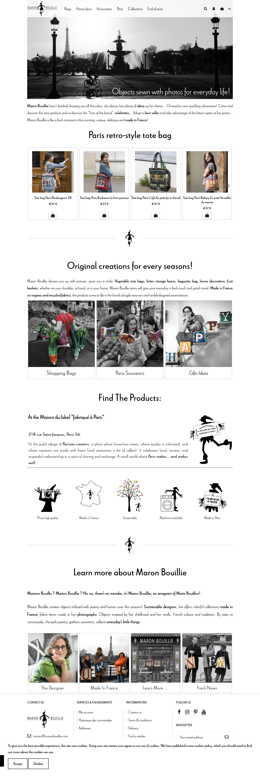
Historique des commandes (95, 730)
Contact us (135, 722)
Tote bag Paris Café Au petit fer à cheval (155, 197)
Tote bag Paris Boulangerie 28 (53, 197)
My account (86, 722)
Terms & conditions (140, 730)
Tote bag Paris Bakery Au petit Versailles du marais (207, 200)
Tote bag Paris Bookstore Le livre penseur (104, 197)
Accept (17, 763)
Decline (38, 763)
